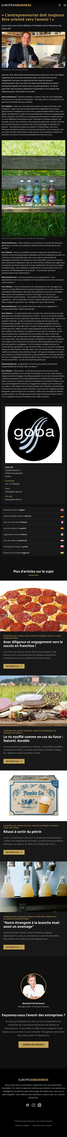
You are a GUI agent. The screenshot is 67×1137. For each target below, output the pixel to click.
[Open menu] (63, 5)
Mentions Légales (22, 1125)
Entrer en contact (33, 1044)
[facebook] (27, 1105)
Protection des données (42, 1125)
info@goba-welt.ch (13, 491)
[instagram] (33, 1105)
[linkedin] (39, 1105)
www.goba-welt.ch (13, 499)
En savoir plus (14, 666)
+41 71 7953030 (12, 484)
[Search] (59, 5)
